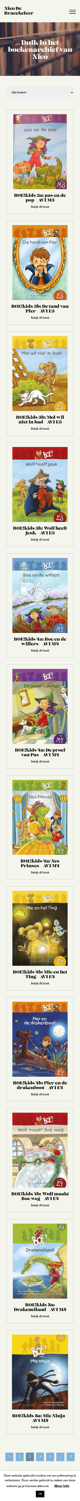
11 (70, 1456)
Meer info (61, 1486)
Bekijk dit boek (40, 207)
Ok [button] (40, 1494)
